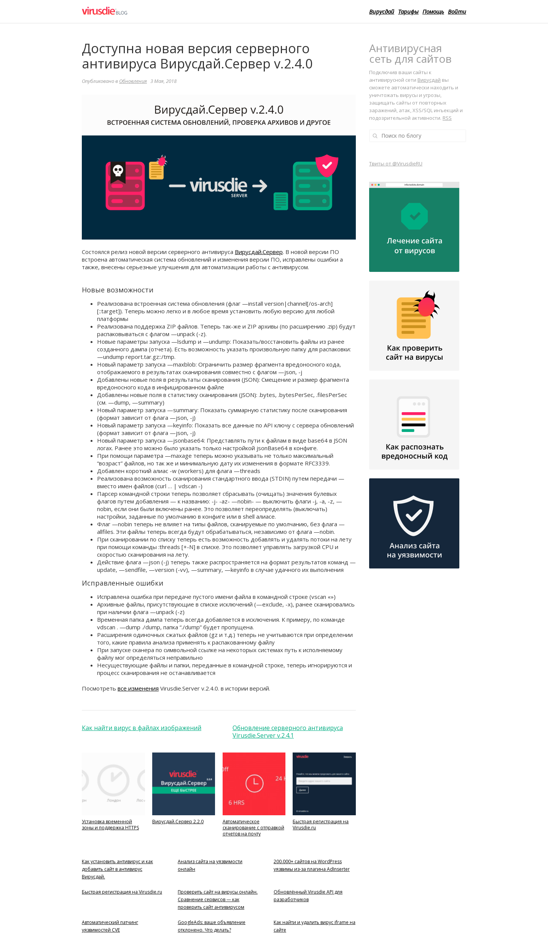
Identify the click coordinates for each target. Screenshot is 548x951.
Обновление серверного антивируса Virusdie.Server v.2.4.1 (288, 731)
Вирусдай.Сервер (259, 252)
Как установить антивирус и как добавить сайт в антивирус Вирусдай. (117, 869)
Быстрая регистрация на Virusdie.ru (122, 892)
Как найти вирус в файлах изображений (141, 728)
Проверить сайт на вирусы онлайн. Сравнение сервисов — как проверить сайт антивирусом (218, 899)
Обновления (133, 81)
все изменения (138, 688)
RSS (447, 117)
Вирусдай (381, 11)
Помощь (433, 11)
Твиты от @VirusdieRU (395, 163)
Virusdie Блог (132, 11)
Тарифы (408, 11)
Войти (457, 11)
